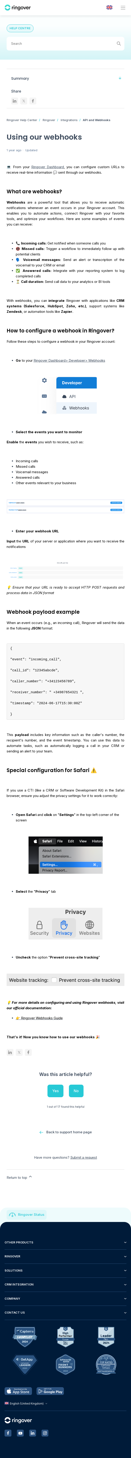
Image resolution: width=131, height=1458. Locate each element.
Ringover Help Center (22, 120)
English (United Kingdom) (26, 1403)
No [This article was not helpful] (76, 1091)
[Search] (66, 43)
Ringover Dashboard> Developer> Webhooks (69, 360)
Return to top (20, 1177)
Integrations (69, 120)
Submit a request (83, 1157)
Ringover (49, 120)
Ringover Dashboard (47, 167)
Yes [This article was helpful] (55, 1091)
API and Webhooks (96, 120)
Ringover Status (31, 1214)
